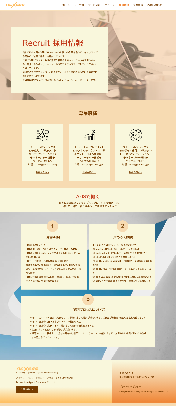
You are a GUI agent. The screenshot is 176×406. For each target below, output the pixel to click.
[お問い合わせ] (27, 389)
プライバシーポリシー (130, 387)
